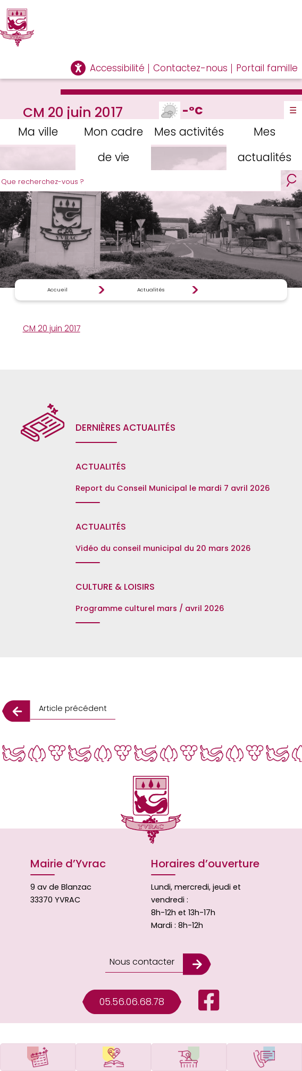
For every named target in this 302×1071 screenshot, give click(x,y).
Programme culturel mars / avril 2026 (150, 608)
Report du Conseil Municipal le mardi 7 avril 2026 (173, 488)
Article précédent (73, 708)
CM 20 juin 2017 (51, 328)
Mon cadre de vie (113, 144)
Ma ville (38, 131)
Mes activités (189, 131)
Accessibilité (117, 68)
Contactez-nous (190, 68)
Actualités (150, 289)
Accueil (57, 289)
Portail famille (267, 68)
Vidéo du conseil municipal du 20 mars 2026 (163, 548)
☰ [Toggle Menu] (293, 110)
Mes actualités (264, 144)
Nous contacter (142, 962)
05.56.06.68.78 (131, 1001)
